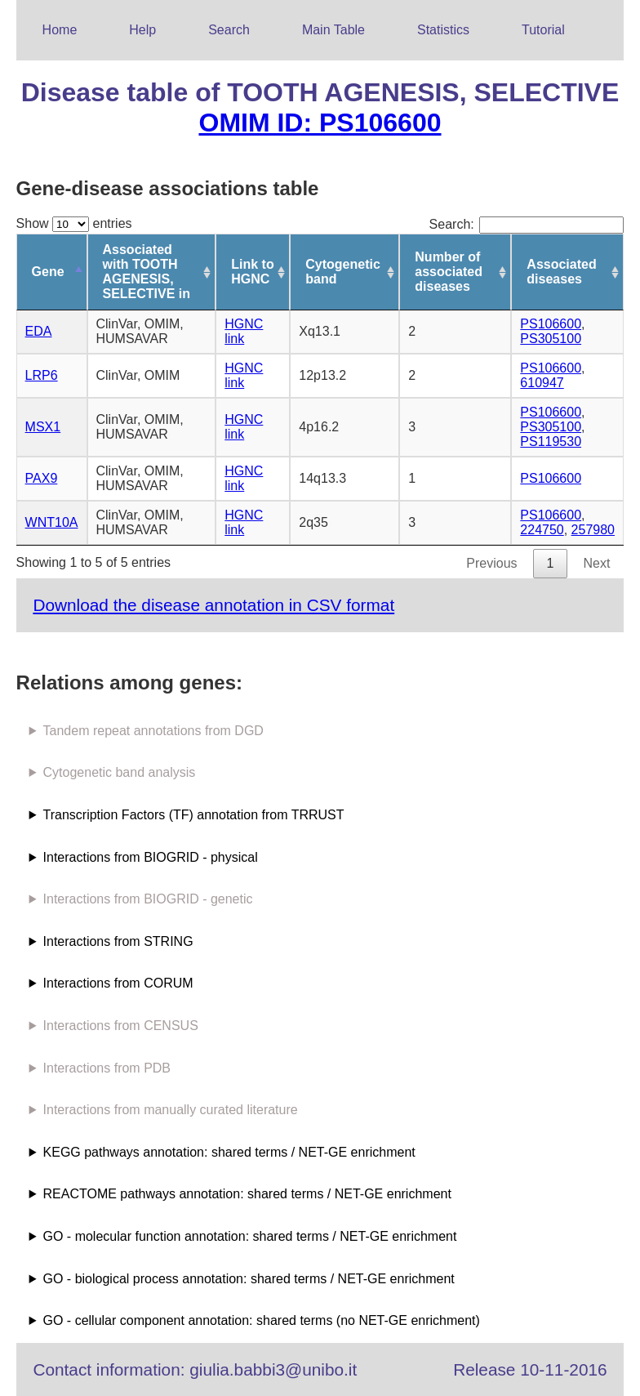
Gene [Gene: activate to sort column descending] (48, 272)
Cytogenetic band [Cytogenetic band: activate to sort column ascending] (342, 271)
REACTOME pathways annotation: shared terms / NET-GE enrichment (247, 1194)
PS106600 (550, 324)
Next (596, 563)
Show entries (74, 223)
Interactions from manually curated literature (170, 1110)
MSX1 (43, 427)
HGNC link (243, 331)
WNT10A (51, 522)
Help (142, 30)
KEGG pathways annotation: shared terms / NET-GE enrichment (229, 1152)
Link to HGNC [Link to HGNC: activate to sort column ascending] (252, 271)
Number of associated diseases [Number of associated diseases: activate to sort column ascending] (448, 271)
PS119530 (550, 441)
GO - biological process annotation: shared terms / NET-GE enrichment (249, 1279)
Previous (491, 563)
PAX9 (41, 478)
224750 (541, 530)
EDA (38, 331)
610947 (541, 383)
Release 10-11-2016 (530, 1369)
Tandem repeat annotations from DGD (153, 731)
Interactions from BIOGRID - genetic (148, 899)
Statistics (443, 30)
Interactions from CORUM (118, 983)
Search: (526, 224)
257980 (593, 530)
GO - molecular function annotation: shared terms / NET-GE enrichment (250, 1236)
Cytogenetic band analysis (119, 772)
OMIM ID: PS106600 (319, 122)
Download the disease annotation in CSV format (213, 604)
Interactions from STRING (118, 941)
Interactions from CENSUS (120, 1026)
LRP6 (41, 375)
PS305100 (550, 339)
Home (60, 30)
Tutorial (543, 30)
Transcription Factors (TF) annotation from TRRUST (193, 815)
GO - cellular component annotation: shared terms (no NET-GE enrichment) (261, 1320)
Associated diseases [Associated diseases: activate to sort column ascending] (561, 271)
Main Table (333, 30)
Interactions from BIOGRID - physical (150, 857)
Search (229, 30)
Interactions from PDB (107, 1068)
